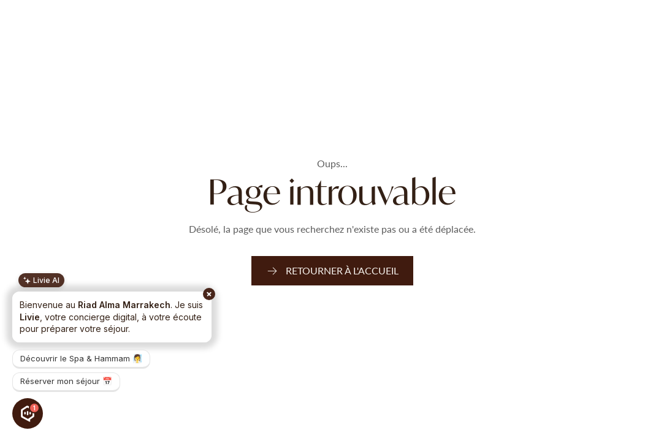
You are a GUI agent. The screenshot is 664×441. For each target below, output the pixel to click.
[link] (332, 270)
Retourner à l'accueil (342, 270)
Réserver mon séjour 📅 (66, 381)
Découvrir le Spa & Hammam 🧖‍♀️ (81, 358)
